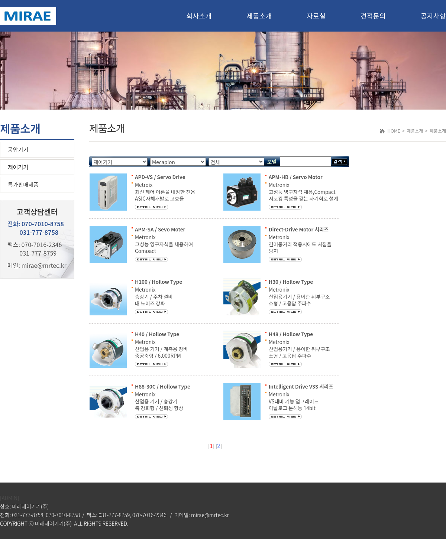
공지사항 (433, 15)
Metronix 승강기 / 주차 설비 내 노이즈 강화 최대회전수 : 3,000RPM (160, 300)
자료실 (316, 15)
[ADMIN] (9, 497)
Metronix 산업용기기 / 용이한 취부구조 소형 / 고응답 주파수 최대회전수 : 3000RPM (299, 300)
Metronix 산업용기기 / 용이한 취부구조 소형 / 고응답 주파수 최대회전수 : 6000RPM (299, 352)
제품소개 (259, 15)
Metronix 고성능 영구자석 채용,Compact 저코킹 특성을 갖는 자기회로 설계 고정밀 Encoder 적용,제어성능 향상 (303, 198)
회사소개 (198, 15)
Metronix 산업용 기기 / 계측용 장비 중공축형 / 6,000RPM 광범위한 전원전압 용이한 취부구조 (161, 355)
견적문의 (373, 15)
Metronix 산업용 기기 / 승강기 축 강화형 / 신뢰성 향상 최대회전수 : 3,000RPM (160, 404)
